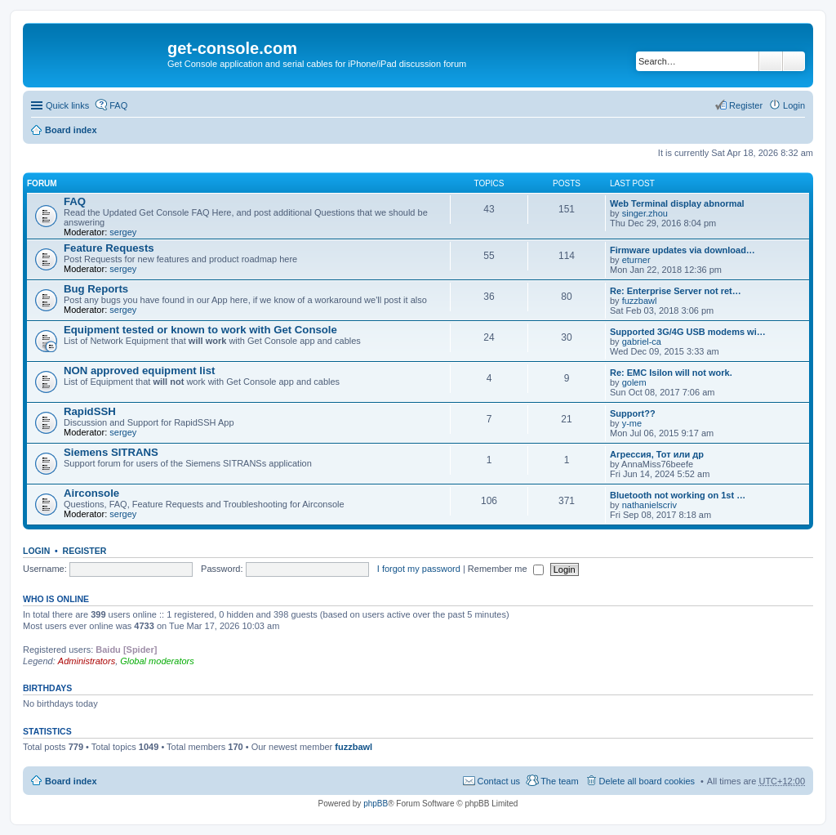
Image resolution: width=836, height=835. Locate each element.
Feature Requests (109, 248)
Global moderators (157, 661)
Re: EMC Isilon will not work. (671, 372)
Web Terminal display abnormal (677, 203)
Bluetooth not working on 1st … (677, 495)
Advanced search (794, 61)
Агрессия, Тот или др (657, 454)
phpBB (375, 803)
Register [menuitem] (746, 105)
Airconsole (91, 493)
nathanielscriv (649, 505)
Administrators (86, 661)
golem (634, 382)
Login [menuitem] (794, 105)
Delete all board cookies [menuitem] (647, 781)
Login (36, 551)
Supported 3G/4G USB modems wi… (688, 332)
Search (770, 61)
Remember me (506, 569)
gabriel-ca (641, 341)
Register (85, 551)
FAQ (75, 201)
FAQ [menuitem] (118, 105)
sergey (122, 232)
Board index (71, 130)
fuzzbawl (639, 301)
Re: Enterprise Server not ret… (675, 291)
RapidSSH (90, 411)
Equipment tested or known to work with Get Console (200, 330)
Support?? (633, 413)
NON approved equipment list (139, 370)
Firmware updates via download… (682, 250)
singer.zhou (645, 213)
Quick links (67, 105)
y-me (632, 423)
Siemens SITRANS (111, 452)
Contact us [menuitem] (499, 781)
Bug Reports (96, 289)
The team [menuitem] (559, 781)
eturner (636, 260)
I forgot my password (418, 569)
